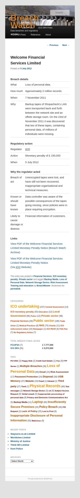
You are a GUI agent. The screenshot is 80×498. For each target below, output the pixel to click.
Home (14, 28)
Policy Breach (48, 406)
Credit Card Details (44, 361)
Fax (58, 361)
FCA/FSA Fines (18, 35)
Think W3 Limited (19, 445)
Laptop (37, 402)
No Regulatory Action (23, 332)
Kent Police (16, 448)
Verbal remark (28, 394)
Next (65, 45)
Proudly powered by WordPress (40, 479)
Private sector (26, 279)
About (48, 35)
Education (43, 312)
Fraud (41, 381)
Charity (52, 326)
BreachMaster (43, 285)
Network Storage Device (37, 282)
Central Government (54, 307)
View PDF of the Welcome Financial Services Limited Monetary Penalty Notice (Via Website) (36, 263)
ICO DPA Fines (45, 28)
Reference (35, 35)
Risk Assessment (59, 282)
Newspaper (38, 329)
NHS (41, 325)
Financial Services (42, 276)
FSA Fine (64, 329)
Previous (52, 45)
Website (29, 381)
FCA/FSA (14, 345)
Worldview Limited (20, 437)
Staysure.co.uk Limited (22, 434)
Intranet (51, 381)
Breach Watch (24, 21)
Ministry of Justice (20, 441)
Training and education (21, 285)
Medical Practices (27, 326)
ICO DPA (14, 348)
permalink (15, 289)
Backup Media (51, 279)
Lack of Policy (29, 411)
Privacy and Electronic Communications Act (47, 397)
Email (43, 372)
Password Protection (26, 376)
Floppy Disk (27, 361)
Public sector (43, 320)
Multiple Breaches (31, 366)
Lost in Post (47, 411)
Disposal (48, 376)
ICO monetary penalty (22, 311)
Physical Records (45, 386)
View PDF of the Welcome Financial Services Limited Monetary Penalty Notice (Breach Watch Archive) (38, 248)
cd (50, 390)
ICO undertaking (24, 306)
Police (33, 316)
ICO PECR (51, 329)
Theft (23, 386)
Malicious (36, 420)
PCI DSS (14, 361)
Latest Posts (27, 28)
